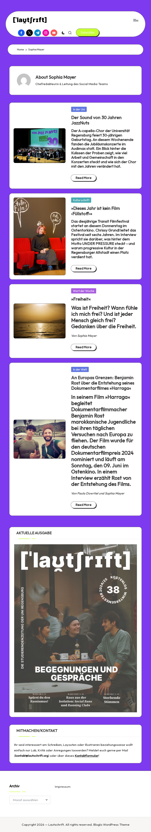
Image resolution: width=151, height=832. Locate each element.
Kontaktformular (86, 756)
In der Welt (80, 369)
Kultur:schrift (81, 200)
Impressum (63, 786)
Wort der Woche (83, 291)
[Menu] (135, 20)
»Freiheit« (81, 299)
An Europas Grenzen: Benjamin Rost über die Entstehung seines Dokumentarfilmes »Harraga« (102, 383)
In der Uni (79, 109)
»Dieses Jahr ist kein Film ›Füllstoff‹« (95, 210)
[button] (87, 32)
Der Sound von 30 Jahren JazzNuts (96, 120)
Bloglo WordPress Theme (111, 824)
